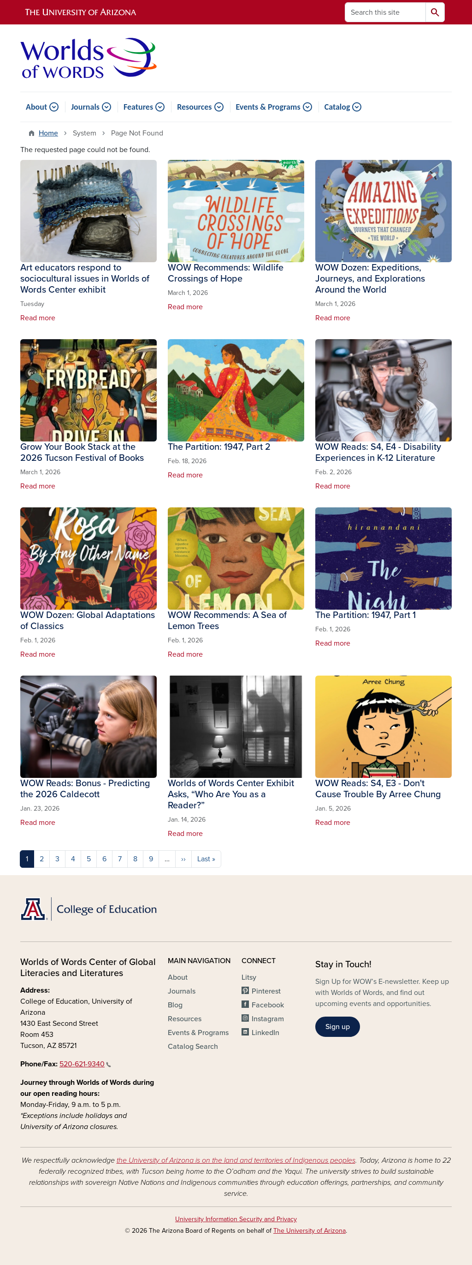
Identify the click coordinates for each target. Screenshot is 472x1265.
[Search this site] (385, 12)
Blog (175, 1005)
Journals (85, 107)
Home (48, 133)
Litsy (249, 977)
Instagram (268, 1019)
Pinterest (266, 991)
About (36, 107)
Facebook (268, 1005)
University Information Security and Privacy (236, 1219)
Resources (194, 107)
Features (138, 107)
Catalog (337, 107)
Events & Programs (268, 107)
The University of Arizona (309, 1231)
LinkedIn (265, 1032)
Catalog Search (193, 1046)
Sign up (337, 1026)
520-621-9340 (85, 1064)
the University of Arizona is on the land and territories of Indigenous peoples (236, 1160)
